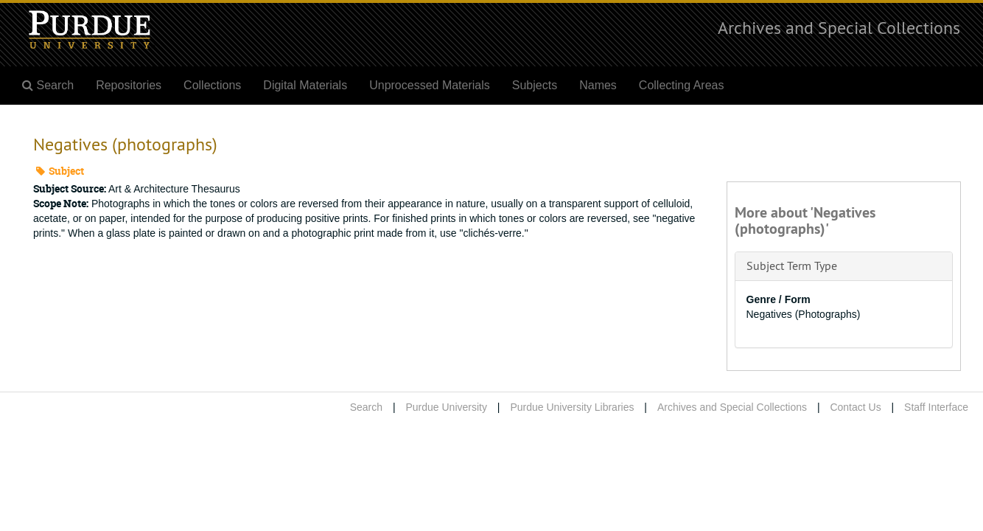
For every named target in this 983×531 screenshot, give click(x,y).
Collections (212, 85)
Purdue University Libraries (572, 407)
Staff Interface (936, 407)
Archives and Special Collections (839, 27)
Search (366, 407)
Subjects (534, 85)
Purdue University (446, 407)
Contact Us (855, 407)
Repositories (128, 85)
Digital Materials (305, 85)
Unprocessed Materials (429, 85)
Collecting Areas (681, 85)
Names (598, 85)
